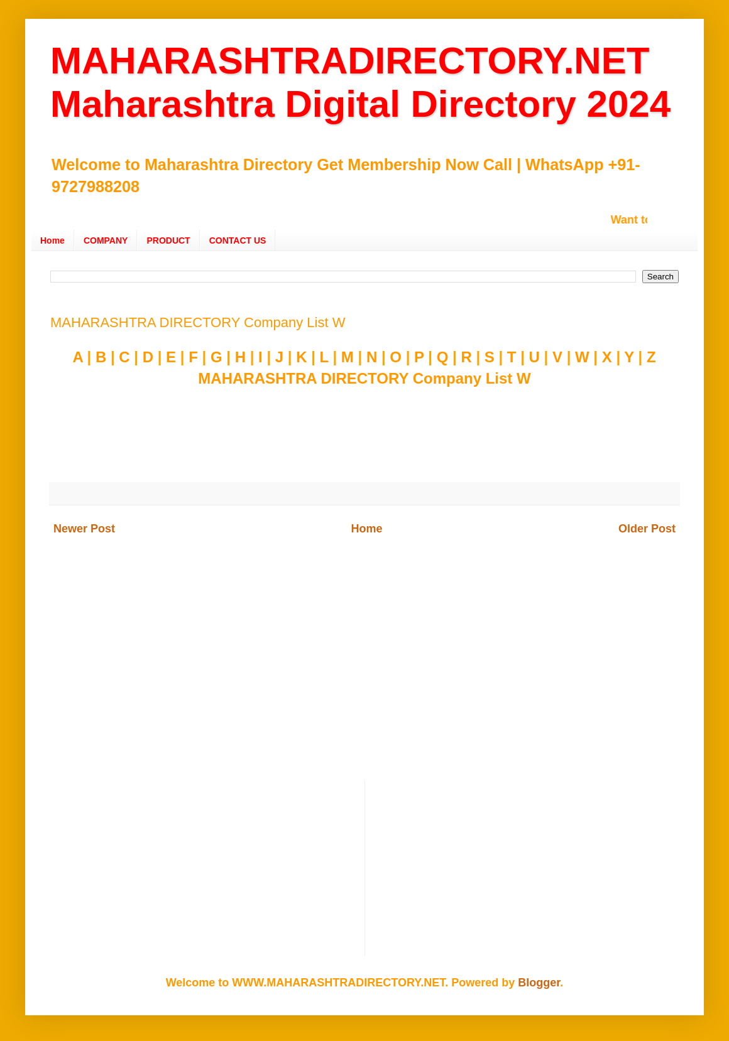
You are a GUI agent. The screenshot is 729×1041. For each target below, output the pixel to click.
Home (52, 240)
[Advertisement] (364, 674)
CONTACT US (237, 240)
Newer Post (84, 528)
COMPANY (106, 240)
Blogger (539, 982)
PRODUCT (168, 240)
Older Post (647, 528)
